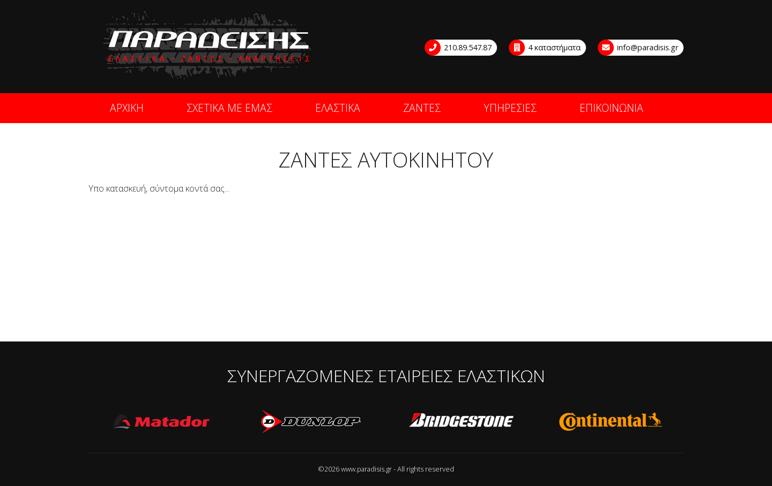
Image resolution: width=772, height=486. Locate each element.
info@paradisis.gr (638, 48)
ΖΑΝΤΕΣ (422, 108)
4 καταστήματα (545, 48)
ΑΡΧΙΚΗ (127, 108)
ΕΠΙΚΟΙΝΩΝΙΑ (611, 108)
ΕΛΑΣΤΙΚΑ (337, 108)
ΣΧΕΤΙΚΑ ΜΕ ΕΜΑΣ (229, 108)
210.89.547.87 (459, 48)
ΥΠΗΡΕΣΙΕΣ (510, 108)
